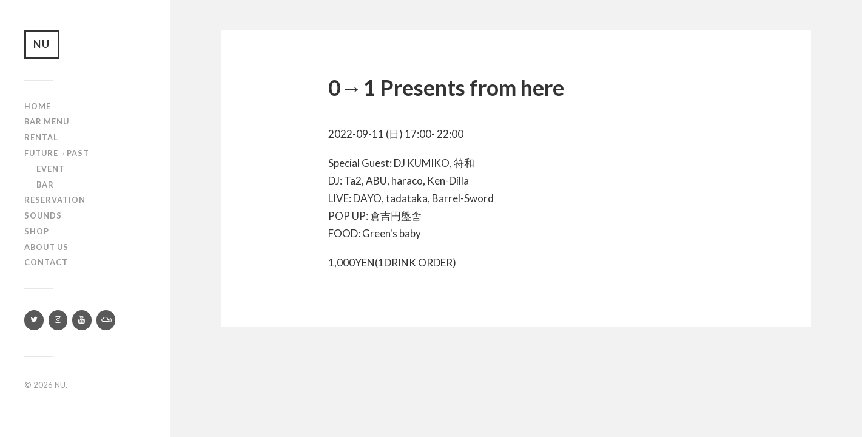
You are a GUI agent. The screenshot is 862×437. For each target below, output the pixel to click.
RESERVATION (55, 201)
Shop (36, 233)
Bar (45, 186)
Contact (46, 264)
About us (46, 249)
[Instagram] (58, 322)
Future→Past (56, 155)
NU (43, 45)
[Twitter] (34, 322)
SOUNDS (43, 217)
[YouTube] (82, 322)
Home (37, 108)
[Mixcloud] (106, 322)
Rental (41, 139)
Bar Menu (46, 123)
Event (50, 170)
